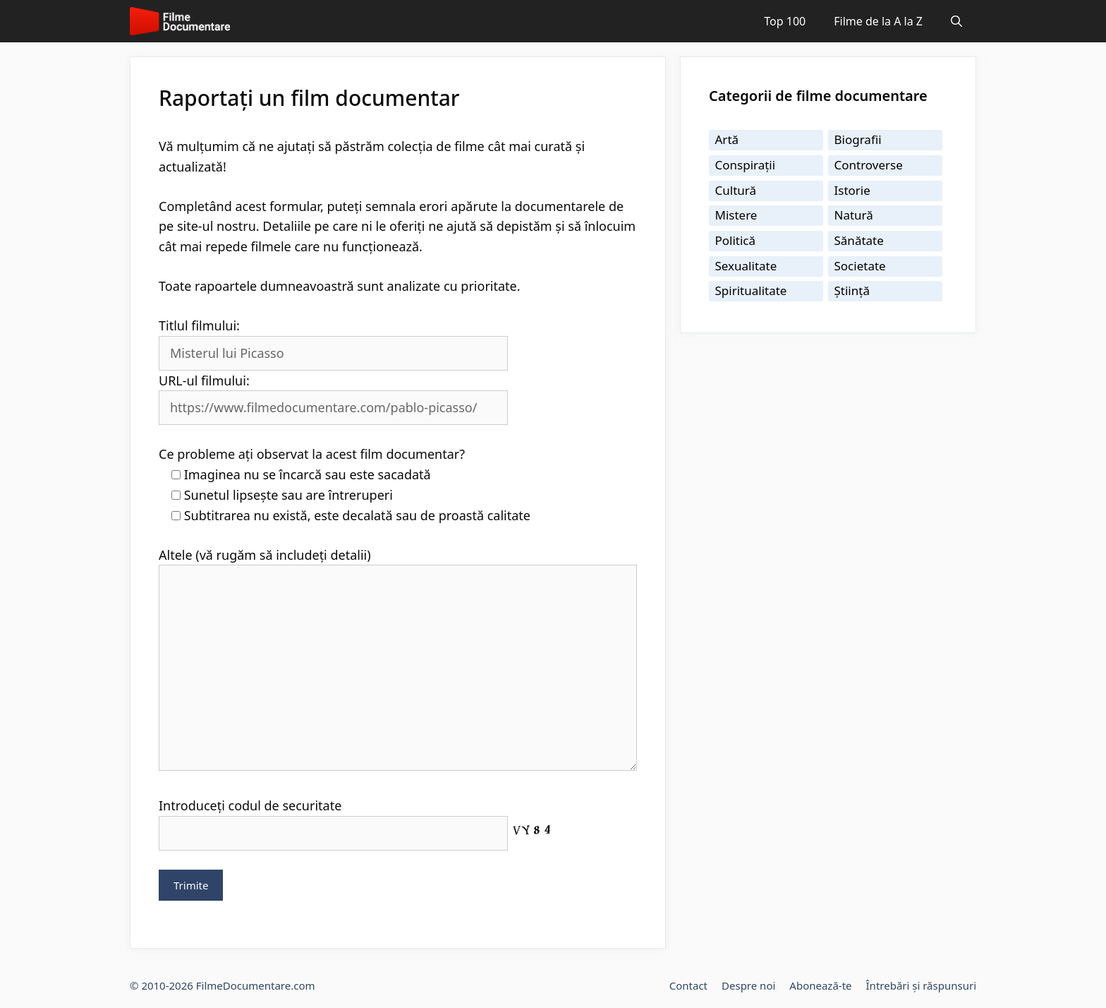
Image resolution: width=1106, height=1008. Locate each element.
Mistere (736, 215)
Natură (853, 215)
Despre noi (748, 985)
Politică (735, 240)
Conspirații (745, 165)
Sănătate (859, 240)
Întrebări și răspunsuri (921, 985)
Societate (860, 266)
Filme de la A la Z (878, 21)
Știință (852, 290)
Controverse (868, 165)
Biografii (858, 139)
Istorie (852, 190)
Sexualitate (746, 266)
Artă (727, 139)
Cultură (736, 190)
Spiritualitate (751, 290)
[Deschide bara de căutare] (956, 21)
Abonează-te (820, 985)
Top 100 (785, 21)
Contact (688, 985)
